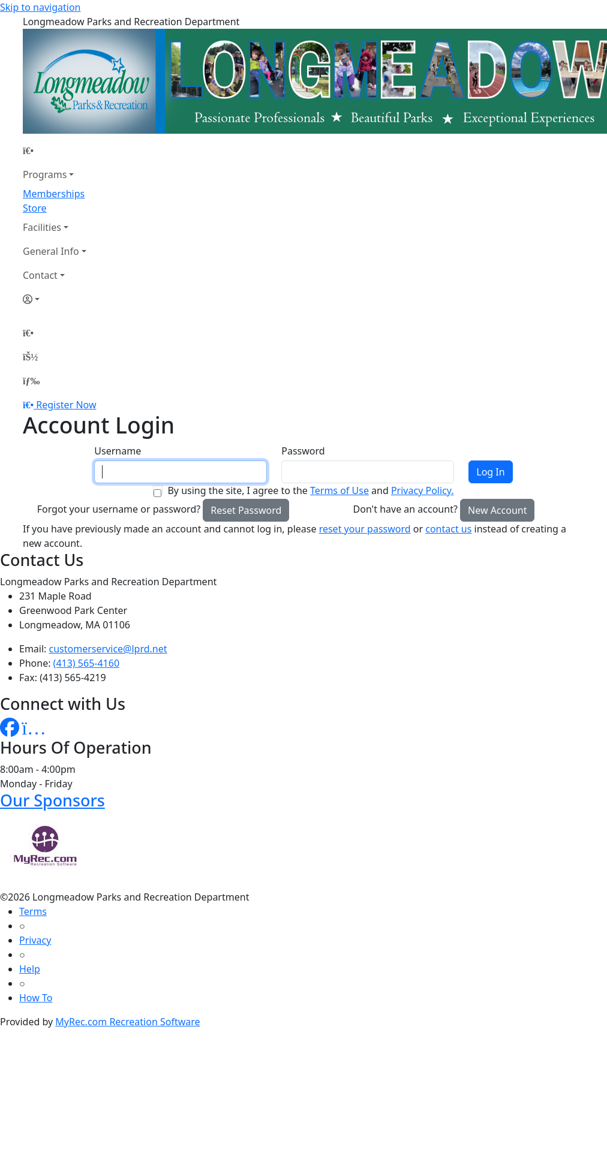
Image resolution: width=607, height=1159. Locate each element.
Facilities (42, 227)
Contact (40, 275)
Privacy (35, 940)
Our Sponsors (52, 800)
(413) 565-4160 (86, 663)
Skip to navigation (40, 7)
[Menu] (31, 381)
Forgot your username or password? (119, 509)
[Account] (54, 299)
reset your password (365, 528)
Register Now (66, 404)
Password (302, 450)
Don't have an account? (405, 509)
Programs (45, 174)
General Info (51, 251)
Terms (33, 911)
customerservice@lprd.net (108, 648)
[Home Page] (54, 150)
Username (117, 450)
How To (35, 997)
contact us (448, 528)
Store (35, 208)
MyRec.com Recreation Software (127, 1021)
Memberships (54, 193)
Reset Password (246, 510)
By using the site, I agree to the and (310, 490)
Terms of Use (339, 490)
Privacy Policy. (422, 490)
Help (29, 969)
